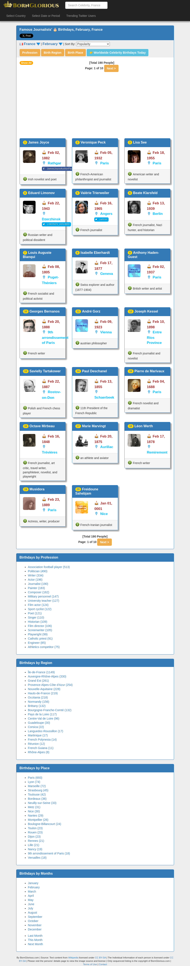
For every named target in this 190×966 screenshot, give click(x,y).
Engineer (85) (37, 642)
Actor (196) (35, 579)
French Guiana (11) (40, 748)
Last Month (35, 935)
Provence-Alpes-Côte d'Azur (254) (50, 685)
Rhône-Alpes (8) (38, 752)
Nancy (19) (35, 849)
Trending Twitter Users (81, 15)
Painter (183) (36, 588)
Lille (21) (33, 845)
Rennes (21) (36, 840)
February (34, 887)
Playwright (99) (38, 634)
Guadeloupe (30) (39, 722)
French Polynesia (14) (42, 739)
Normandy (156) (38, 701)
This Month (35, 940)
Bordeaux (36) (37, 798)
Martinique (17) (38, 735)
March (32, 891)
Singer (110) (36, 617)
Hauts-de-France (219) (43, 693)
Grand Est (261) (38, 680)
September (35, 916)
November (35, 925)
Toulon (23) (35, 828)
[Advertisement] (95, 106)
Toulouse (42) (37, 794)
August (32, 912)
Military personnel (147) (43, 596)
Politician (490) (38, 571)
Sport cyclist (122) (40, 609)
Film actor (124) (38, 605)
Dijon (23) (34, 836)
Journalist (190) (38, 583)
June (31, 904)
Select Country (16, 15)
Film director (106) (40, 626)
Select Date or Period (46, 15)
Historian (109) (37, 621)
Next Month (35, 944)
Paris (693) (35, 777)
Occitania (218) (38, 697)
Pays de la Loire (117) (42, 714)
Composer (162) (38, 592)
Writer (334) (36, 575)
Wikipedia (73, 957)
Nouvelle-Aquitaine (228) (44, 689)
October (33, 921)
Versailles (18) (37, 857)
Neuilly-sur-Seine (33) (42, 803)
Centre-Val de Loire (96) (43, 718)
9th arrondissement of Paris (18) (49, 853)
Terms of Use (90, 964)
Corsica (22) (36, 727)
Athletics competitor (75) (44, 647)
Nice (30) (34, 811)
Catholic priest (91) (40, 638)
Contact (103, 964)
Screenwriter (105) (40, 630)
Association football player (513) (49, 567)
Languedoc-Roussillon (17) (45, 731)
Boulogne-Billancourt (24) (44, 824)
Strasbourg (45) (38, 790)
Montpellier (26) (38, 819)
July (30, 908)
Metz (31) (34, 807)
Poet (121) (35, 613)
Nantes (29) (35, 815)
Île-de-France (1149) (41, 672)
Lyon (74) (34, 782)
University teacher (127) (43, 600)
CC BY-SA (100, 957)
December (35, 929)
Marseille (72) (37, 786)
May (30, 900)
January (33, 883)
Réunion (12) (36, 743)
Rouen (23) (35, 832)
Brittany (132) (37, 706)
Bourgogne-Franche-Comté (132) (50, 710)
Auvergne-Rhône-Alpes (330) (47, 676)
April (31, 895)
